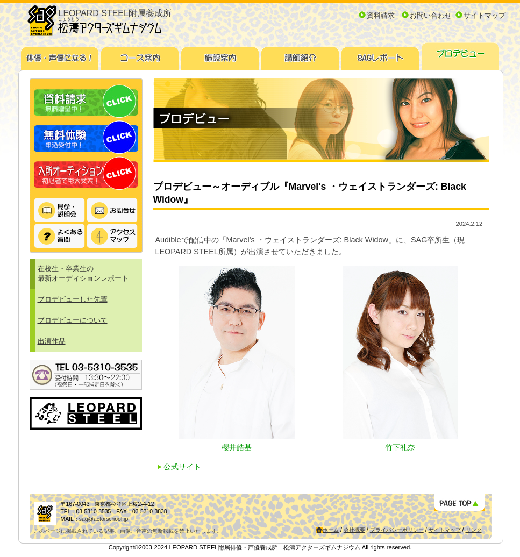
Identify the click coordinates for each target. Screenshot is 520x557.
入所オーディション (86, 173)
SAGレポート (380, 54)
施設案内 (220, 54)
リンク (474, 530)
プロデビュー (461, 54)
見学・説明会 (59, 211)
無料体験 (86, 137)
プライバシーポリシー (397, 530)
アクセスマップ (112, 236)
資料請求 (381, 15)
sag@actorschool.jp (103, 519)
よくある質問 (59, 236)
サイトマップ (484, 15)
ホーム (331, 530)
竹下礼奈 (400, 447)
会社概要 (354, 530)
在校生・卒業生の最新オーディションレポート (83, 273)
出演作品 (52, 341)
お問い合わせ (431, 15)
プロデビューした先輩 (73, 299)
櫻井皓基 (237, 447)
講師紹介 (300, 54)
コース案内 (140, 54)
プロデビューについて (73, 320)
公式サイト (182, 466)
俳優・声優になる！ (60, 54)
